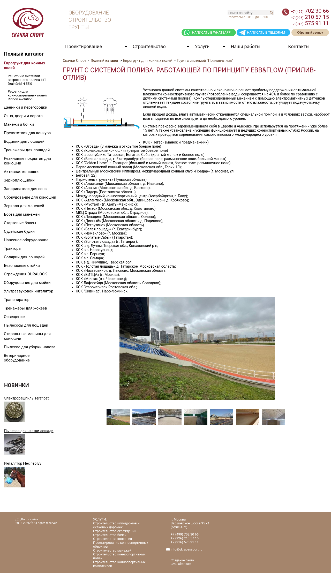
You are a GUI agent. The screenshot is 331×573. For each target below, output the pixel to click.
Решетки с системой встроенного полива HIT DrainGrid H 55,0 (27, 80)
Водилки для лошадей (24, 141)
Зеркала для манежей (24, 205)
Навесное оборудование (26, 240)
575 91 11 (310, 23)
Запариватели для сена (25, 188)
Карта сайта (29, 519)
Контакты (299, 46)
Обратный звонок (310, 32)
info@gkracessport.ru (186, 549)
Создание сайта (182, 560)
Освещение (14, 316)
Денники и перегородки (25, 107)
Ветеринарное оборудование (17, 358)
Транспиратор (16, 299)
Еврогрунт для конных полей (147, 60)
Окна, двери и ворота (23, 116)
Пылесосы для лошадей (26, 325)
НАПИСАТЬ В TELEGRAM (266, 32)
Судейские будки (19, 231)
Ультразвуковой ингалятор (28, 291)
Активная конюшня (22, 171)
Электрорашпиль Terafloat (26, 398)
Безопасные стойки (22, 265)
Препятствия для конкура (27, 133)
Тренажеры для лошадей (27, 150)
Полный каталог (24, 54)
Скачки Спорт (74, 60)
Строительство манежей (112, 550)
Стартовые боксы (20, 223)
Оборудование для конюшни (30, 197)
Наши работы (245, 46)
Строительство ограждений (114, 531)
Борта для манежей (22, 214)
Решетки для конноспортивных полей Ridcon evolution (27, 95)
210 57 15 (310, 17)
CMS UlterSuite (181, 564)
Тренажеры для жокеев (25, 308)
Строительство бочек (109, 535)
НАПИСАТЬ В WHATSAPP (211, 32)
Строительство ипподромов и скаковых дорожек (116, 525)
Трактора (12, 248)
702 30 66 (310, 11)
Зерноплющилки (19, 180)
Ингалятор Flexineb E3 (22, 463)
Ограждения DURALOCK (25, 274)
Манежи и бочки (19, 124)
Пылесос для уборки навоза (29, 347)
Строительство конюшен (112, 539)
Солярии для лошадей (24, 257)
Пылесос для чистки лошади (29, 431)
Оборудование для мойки (27, 282)
